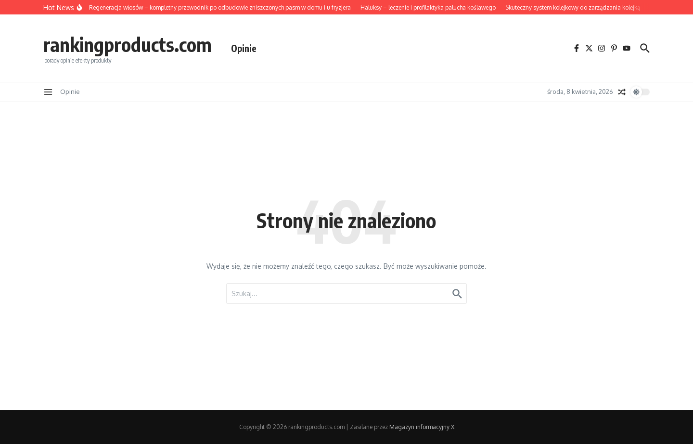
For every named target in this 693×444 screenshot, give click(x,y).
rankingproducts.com (127, 44)
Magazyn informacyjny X (421, 427)
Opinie (244, 48)
